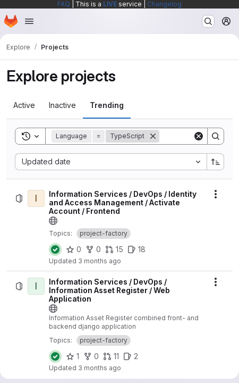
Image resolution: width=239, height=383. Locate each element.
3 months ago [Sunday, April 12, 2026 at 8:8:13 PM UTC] (99, 261)
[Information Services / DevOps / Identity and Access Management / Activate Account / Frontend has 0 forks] (93, 249)
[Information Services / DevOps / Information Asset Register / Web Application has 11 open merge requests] (111, 356)
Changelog (164, 4)
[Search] (215, 136)
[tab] (24, 105)
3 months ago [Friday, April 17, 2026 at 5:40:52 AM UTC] (99, 368)
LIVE (110, 4)
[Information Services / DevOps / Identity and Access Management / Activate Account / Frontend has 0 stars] (73, 249)
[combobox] (111, 161)
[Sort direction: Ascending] (215, 161)
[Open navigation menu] (29, 21)
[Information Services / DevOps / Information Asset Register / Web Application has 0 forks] (91, 356)
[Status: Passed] (55, 249)
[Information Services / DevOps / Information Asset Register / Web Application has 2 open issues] (130, 356)
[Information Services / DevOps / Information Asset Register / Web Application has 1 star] (72, 356)
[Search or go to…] (208, 21)
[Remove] (153, 136)
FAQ (63, 4)
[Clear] (198, 136)
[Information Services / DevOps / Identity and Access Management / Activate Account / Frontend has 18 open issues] (136, 249)
